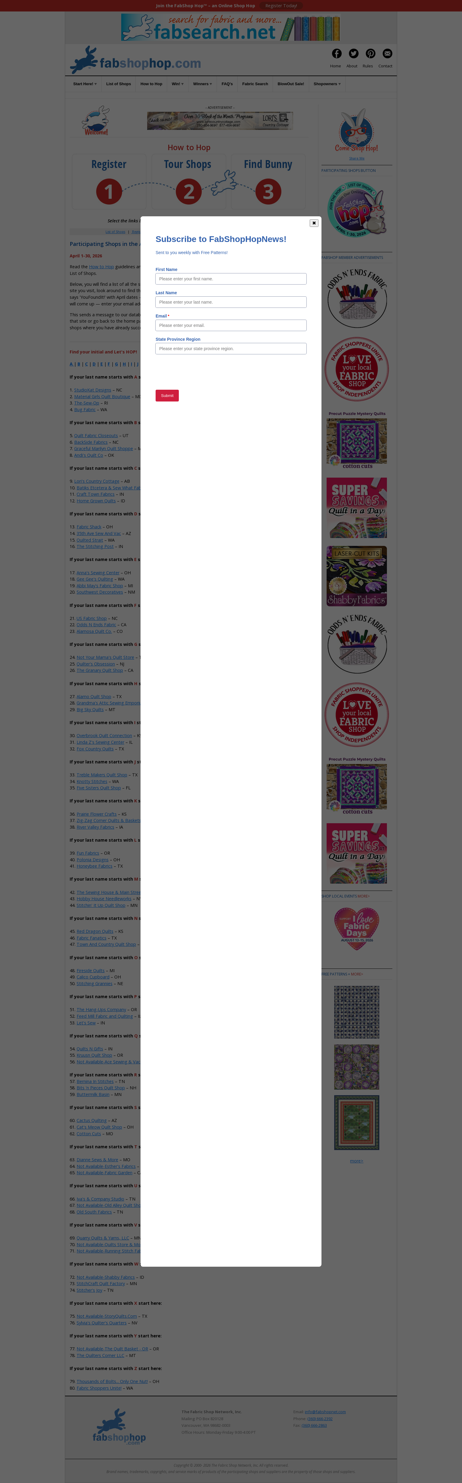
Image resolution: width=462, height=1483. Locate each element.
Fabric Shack (89, 527)
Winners (202, 84)
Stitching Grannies (94, 983)
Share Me (357, 158)
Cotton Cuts (89, 1133)
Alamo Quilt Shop (94, 696)
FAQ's (227, 84)
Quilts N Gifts (90, 1049)
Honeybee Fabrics (94, 866)
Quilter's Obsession (96, 664)
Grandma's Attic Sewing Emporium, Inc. (116, 703)
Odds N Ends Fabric (96, 624)
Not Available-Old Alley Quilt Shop (110, 1205)
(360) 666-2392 (320, 1418)
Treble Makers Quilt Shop (102, 775)
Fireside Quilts (91, 970)
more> (364, 896)
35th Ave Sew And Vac (99, 533)
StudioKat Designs (92, 390)
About (351, 66)
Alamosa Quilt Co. (94, 631)
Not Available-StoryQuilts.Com (107, 1316)
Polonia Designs (93, 859)
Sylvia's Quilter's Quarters (102, 1323)
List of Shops (118, 84)
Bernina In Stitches (95, 1081)
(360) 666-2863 (314, 1425)
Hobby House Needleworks (104, 898)
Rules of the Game (171, 266)
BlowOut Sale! (291, 84)
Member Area (163, 231)
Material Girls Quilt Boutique (102, 396)
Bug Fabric (85, 409)
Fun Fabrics (88, 853)
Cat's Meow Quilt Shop (99, 1127)
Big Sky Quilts (90, 709)
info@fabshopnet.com (325, 1411)
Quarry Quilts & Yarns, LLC (103, 1238)
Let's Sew (86, 1023)
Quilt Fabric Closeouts (96, 435)
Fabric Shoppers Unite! (99, 1388)
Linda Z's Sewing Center (100, 742)
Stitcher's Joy (89, 1290)
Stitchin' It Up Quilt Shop (101, 905)
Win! (178, 84)
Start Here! (85, 84)
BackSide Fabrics (91, 442)
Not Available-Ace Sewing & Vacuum (113, 1062)
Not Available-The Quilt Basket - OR (112, 1349)
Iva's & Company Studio (100, 1199)
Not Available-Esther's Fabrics (106, 1166)
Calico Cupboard (93, 977)
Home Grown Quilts (96, 501)
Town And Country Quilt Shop (106, 944)
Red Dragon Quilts (95, 931)
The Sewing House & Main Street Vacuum (118, 892)
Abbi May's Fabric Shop (100, 585)
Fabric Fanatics (91, 938)
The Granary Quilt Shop (100, 670)
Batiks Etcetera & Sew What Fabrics (112, 488)
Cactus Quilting (92, 1120)
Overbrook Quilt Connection (104, 735)
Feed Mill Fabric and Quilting (105, 1016)
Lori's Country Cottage (96, 481)
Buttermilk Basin (93, 1094)
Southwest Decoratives (100, 592)
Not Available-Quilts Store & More (110, 1244)
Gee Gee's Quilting (95, 579)
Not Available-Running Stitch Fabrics (113, 1251)
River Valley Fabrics (95, 827)
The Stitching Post (95, 546)
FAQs (225, 231)
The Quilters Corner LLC (100, 1355)
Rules (368, 66)
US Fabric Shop (92, 618)
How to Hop (151, 84)
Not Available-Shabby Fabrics (106, 1277)
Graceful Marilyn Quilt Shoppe (103, 448)
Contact (385, 66)
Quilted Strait (90, 540)
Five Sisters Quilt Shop (99, 788)
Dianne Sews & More (97, 1159)
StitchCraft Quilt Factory (101, 1283)
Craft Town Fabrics (96, 494)
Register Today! (281, 5)
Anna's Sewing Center (98, 572)
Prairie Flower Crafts (97, 814)
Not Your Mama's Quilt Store (105, 657)
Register (138, 231)
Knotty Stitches (92, 781)
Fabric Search (255, 84)
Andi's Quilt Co (88, 455)
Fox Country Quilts (95, 749)
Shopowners (327, 84)
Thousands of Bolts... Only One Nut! (112, 1381)
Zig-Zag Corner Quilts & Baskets (109, 820)
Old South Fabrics (94, 1212)
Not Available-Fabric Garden (104, 1172)
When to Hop (261, 231)
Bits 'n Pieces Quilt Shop (101, 1088)
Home (335, 66)
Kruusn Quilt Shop (94, 1055)
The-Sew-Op (86, 403)
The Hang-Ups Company (101, 1009)
